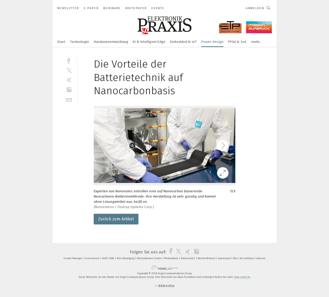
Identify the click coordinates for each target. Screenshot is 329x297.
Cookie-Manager (73, 258)
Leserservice (92, 258)
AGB (104, 258)
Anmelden (255, 8)
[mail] (69, 99)
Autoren (260, 258)
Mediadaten (171, 258)
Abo (235, 258)
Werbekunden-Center (149, 258)
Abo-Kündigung (126, 258)
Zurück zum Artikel (116, 218)
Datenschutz (188, 258)
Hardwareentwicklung (111, 42)
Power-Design (212, 42)
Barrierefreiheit (207, 258)
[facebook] (69, 60)
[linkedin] (69, 90)
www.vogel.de (242, 277)
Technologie (79, 42)
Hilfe (112, 258)
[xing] (69, 80)
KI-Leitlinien (247, 258)
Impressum (224, 258)
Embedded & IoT (183, 42)
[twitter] (69, 70)
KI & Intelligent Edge (149, 42)
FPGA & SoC (237, 42)
